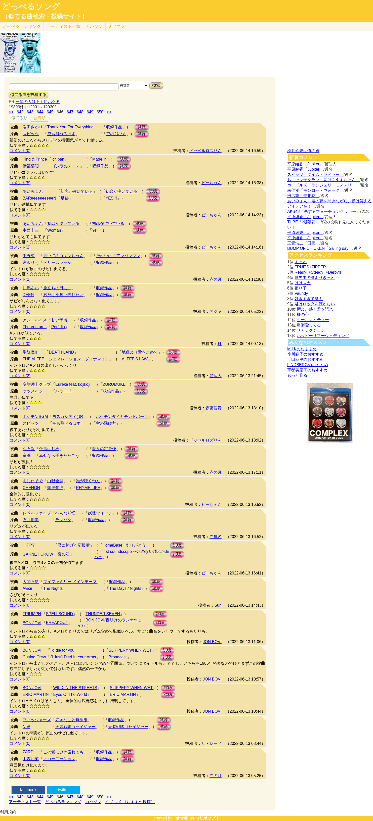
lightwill (180, 818)
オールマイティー (313, 320)
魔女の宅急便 (104, 449)
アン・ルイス (35, 320)
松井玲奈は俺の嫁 (303, 151)
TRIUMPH (32, 614)
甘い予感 (59, 320)
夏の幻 (64, 554)
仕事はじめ (49, 449)
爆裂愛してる (309, 325)
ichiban (58, 159)
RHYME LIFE (88, 488)
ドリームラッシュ (59, 262)
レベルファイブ (37, 513)
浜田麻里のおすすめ (305, 359)
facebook (28, 790)
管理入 (216, 376)
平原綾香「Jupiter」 (305, 164)
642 (20, 112)
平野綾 (29, 256)
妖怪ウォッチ (100, 513)
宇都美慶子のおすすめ (307, 370)
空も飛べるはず (61, 134)
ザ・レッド (211, 743)
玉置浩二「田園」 (303, 243)
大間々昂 (31, 581)
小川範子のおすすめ (305, 354)
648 (80, 112)
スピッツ (31, 134)
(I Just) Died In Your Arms (73, 657)
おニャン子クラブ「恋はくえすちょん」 (323, 180)
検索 (156, 85)
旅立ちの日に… (57, 288)
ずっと (301, 262)
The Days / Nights (125, 588)
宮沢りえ (31, 262)
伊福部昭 (31, 166)
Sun (217, 605)
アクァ (216, 311)
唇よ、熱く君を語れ (315, 309)
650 (100, 112)
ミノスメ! (117, 26)
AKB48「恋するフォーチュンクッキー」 (323, 211)
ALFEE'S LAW (135, 359)
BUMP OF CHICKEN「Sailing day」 (319, 248)
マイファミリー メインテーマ (70, 581)
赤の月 (216, 279)
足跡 (65, 198)
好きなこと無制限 (71, 720)
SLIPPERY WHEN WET (130, 650)
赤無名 (216, 537)
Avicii (27, 588)
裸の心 (303, 314)
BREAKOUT (57, 622)
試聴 (142, 127)
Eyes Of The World (70, 694)
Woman (54, 230)
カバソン (94, 26)
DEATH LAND (61, 352)
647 (70, 112)
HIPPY (29, 545)
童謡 (27, 455)
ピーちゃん (211, 183)
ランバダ (63, 520)
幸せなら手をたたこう (59, 455)
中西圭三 (31, 230)
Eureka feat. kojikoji (72, 384)
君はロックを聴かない (315, 304)
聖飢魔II (30, 352)
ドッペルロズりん (205, 151)
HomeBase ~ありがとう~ (125, 545)
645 (50, 112)
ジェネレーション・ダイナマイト (79, 359)
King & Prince (35, 159)
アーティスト (63, 26)
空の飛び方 (116, 134)
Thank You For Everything (70, 127)
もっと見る (297, 375)
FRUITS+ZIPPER (310, 267)
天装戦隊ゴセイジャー (75, 727)
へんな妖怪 (65, 513)
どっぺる (22, 26)
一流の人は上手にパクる (38, 102)
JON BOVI (212, 642)
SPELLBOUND (59, 614)
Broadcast (118, 657)
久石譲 (29, 449)
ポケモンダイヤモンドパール (122, 416)
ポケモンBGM (35, 416)
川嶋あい (31, 288)
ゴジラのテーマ (66, 166)
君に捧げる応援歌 (74, 545)
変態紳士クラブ (37, 384)
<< (11, 112)
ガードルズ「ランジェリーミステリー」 (323, 185)
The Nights (53, 588)
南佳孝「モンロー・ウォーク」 (315, 190)
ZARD (28, 752)
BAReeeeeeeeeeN (39, 198)
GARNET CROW (38, 554)
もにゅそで (33, 481)
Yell (95, 230)
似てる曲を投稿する (28, 94)
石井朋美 (31, 520)
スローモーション (59, 759)
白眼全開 (55, 481)
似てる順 (19, 118)
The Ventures (35, 327)
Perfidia (58, 327)
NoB (26, 727)
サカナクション (311, 330)
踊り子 (301, 288)
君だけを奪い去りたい (63, 295)
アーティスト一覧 (25, 802)
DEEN (28, 295)
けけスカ (303, 283)
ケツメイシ (33, 391)
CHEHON (31, 488)
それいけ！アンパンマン (118, 256)
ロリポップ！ (207, 818)
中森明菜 (31, 759)
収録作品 (114, 127)
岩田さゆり (33, 127)
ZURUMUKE (114, 384)
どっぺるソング (31, 6)
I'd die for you (62, 650)
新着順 (39, 118)
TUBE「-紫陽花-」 (304, 222)
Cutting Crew (34, 657)
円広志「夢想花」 (303, 196)
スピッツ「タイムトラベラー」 (315, 174)
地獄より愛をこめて (140, 352)
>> (109, 112)
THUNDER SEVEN (103, 614)
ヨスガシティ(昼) (67, 416)
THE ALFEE (33, 359)
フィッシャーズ (37, 720)
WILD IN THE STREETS (75, 688)
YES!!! (111, 198)
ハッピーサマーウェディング (323, 335)
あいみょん (33, 191)
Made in (99, 159)
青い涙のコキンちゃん (63, 256)
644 (40, 112)
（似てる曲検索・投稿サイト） (45, 16)
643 (30, 112)
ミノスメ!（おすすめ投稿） (130, 802)
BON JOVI (32, 623)
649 (90, 112)
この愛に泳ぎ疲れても (63, 752)
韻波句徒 (55, 488)
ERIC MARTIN (36, 694)
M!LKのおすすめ (302, 349)
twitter (63, 790)
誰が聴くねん (88, 481)
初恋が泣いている (77, 191)
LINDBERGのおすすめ (307, 365)
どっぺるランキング (63, 802)
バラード (63, 391)
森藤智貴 (213, 408)
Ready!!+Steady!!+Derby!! (318, 272)
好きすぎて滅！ (309, 299)
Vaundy (301, 293)
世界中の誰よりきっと (315, 277)
